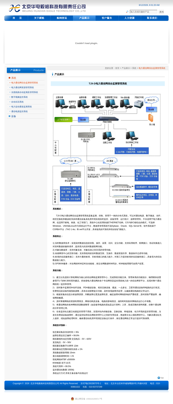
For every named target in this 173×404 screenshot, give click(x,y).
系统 (13, 78)
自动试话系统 (17, 102)
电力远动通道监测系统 (21, 106)
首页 (117, 68)
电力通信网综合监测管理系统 (24, 82)
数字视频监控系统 (19, 97)
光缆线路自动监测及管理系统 (24, 92)
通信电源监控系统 (19, 111)
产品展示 (126, 68)
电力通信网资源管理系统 (22, 87)
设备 (13, 116)
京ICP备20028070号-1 (91, 383)
